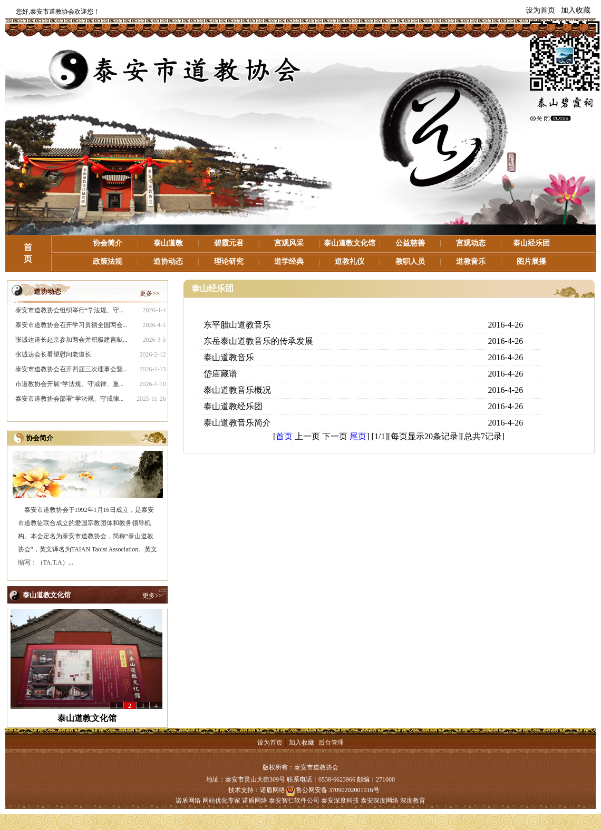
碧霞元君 (229, 243)
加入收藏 (575, 10)
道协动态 (168, 261)
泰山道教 (168, 243)
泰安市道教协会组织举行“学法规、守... (69, 310)
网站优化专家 (221, 800)
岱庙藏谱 (220, 373)
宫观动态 (471, 243)
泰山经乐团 (531, 243)
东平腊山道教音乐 (237, 324)
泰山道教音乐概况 (237, 390)
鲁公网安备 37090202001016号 (332, 790)
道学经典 (289, 261)
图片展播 (531, 261)
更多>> (150, 293)
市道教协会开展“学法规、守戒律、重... (69, 384)
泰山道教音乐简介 (237, 422)
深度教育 (412, 800)
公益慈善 (410, 243)
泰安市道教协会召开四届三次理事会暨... (71, 369)
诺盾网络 (272, 790)
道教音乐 (471, 261)
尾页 (358, 436)
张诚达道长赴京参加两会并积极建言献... (71, 339)
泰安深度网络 (380, 800)
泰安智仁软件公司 (294, 800)
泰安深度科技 (340, 800)
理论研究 (229, 261)
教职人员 (410, 261)
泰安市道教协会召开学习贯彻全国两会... (71, 325)
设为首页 (540, 10)
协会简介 (107, 243)
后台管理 (331, 742)
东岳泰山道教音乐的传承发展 (258, 341)
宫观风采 (289, 243)
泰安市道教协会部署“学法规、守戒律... (69, 398)
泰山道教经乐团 (233, 406)
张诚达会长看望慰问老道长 (53, 354)
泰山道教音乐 (228, 357)
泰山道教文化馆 (349, 243)
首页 (284, 436)
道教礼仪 (349, 261)
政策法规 (107, 261)
